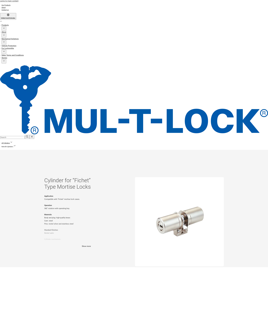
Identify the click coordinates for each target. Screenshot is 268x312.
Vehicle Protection (9, 46)
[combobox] (12, 137)
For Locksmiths (8, 48)
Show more (86, 246)
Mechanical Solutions (10, 39)
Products (5, 25)
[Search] (27, 137)
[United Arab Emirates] (8, 16)
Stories (4, 58)
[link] (6, 5)
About (4, 32)
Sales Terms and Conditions (13, 55)
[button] (4, 28)
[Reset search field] (32, 137)
